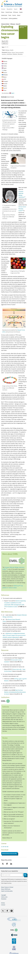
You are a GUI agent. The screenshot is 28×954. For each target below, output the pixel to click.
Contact (3, 9)
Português (5, 81)
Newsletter (9, 9)
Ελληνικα (5, 75)
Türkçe (4, 90)
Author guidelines (13, 18)
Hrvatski (4, 63)
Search (15, 9)
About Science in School (7, 887)
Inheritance (9, 54)
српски (4, 86)
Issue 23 (18, 24)
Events (14, 15)
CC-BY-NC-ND (4, 847)
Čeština (4, 66)
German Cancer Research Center (22, 208)
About (18, 15)
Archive (3, 903)
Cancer (13, 52)
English (4, 68)
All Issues (15, 12)
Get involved (4, 18)
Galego (4, 70)
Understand (4, 15)
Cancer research (19, 52)
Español (4, 88)
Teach (9, 15)
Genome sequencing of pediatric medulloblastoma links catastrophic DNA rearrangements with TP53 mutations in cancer (15, 603)
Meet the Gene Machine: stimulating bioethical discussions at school (15, 692)
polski (4, 79)
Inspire (21, 12)
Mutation (20, 54)
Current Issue (8, 12)
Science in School (5, 24)
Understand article (23, 27)
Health (11, 50)
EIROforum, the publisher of (12, 587)
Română (4, 83)
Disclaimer (3, 899)
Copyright (3, 895)
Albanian (4, 61)
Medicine (15, 54)
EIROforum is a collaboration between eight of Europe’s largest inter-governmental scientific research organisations (14, 635)
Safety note (4, 897)
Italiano (4, 77)
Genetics (4, 54)
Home (2, 12)
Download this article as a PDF (9, 853)
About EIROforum (5, 889)
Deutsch (4, 72)
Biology (7, 50)
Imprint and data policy (7, 891)
